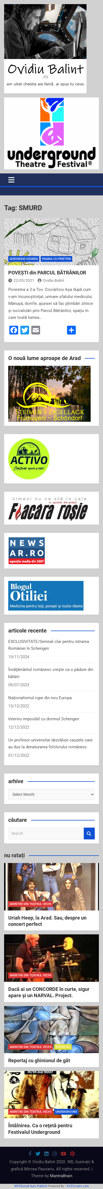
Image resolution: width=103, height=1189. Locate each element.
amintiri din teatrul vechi (30, 904)
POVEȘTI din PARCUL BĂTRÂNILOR (47, 273)
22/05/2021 (21, 280)
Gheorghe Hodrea (24, 259)
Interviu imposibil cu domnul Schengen (43, 718)
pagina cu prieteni (56, 259)
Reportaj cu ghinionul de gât (39, 1060)
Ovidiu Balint (51, 280)
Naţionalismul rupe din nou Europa (40, 697)
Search (89, 833)
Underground (66, 1112)
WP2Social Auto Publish (30, 1186)
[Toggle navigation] (11, 179)
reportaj (62, 1047)
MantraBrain (61, 1175)
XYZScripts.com (77, 1186)
